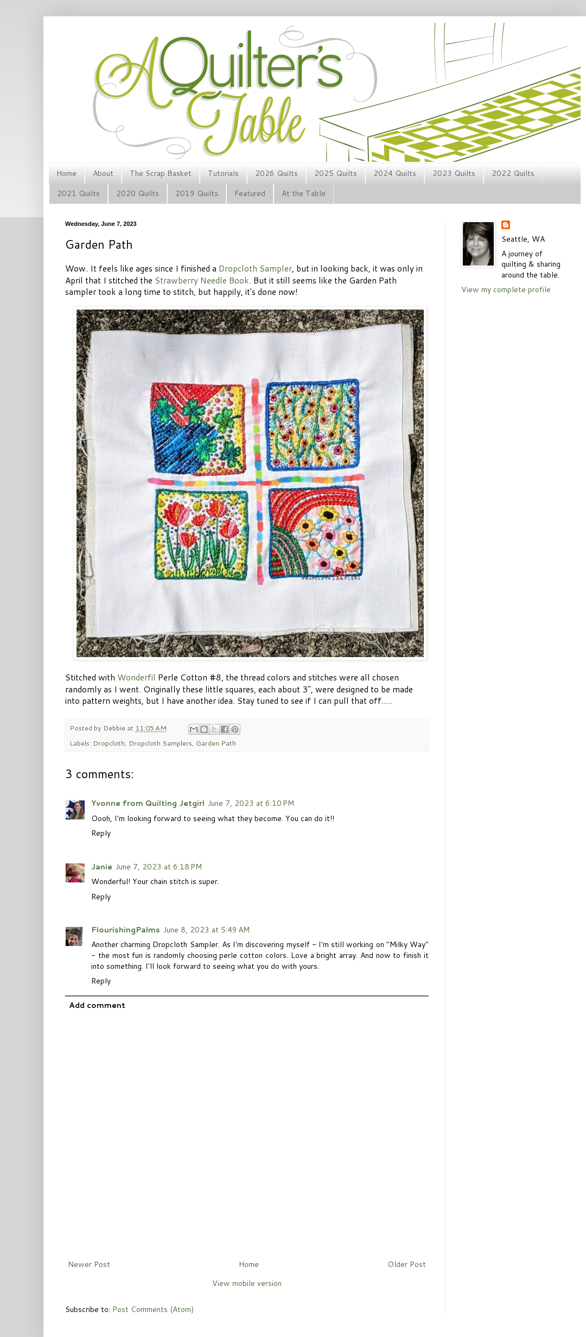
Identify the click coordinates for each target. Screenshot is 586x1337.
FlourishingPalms (125, 929)
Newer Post (89, 1264)
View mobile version (247, 1283)
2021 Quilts (78, 193)
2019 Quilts (196, 193)
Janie (101, 866)
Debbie (115, 728)
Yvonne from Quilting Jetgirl (148, 803)
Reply (101, 833)
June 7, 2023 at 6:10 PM (251, 803)
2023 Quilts (453, 173)
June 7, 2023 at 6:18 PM (159, 866)
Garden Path (216, 743)
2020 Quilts (137, 193)
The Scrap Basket (161, 173)
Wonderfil (136, 677)
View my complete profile (506, 289)
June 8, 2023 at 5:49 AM (206, 929)
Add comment (97, 1005)
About (103, 173)
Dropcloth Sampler (255, 268)
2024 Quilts (394, 173)
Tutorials (223, 173)
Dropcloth (109, 743)
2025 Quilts (335, 173)
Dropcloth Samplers (160, 743)
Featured (249, 193)
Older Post (406, 1264)
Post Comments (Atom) (153, 1309)
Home (66, 173)
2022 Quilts (513, 173)
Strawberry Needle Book (202, 280)
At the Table (304, 193)
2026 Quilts (276, 173)
